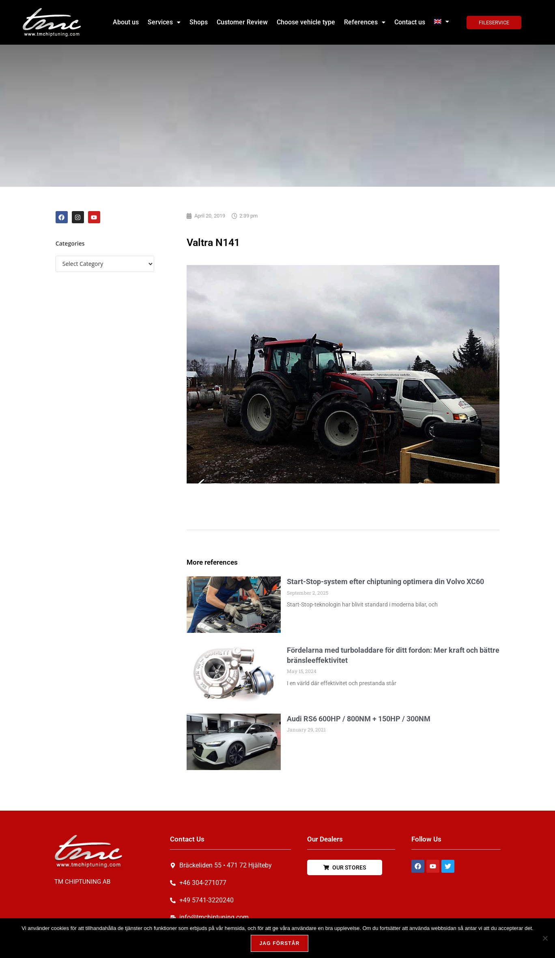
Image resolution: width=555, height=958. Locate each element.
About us (126, 22)
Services (164, 22)
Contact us (409, 22)
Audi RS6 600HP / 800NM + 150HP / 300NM (358, 718)
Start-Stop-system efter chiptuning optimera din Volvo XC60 (385, 581)
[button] (164, 22)
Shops (198, 22)
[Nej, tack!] (545, 938)
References (364, 22)
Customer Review (242, 22)
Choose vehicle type (306, 22)
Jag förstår (279, 943)
